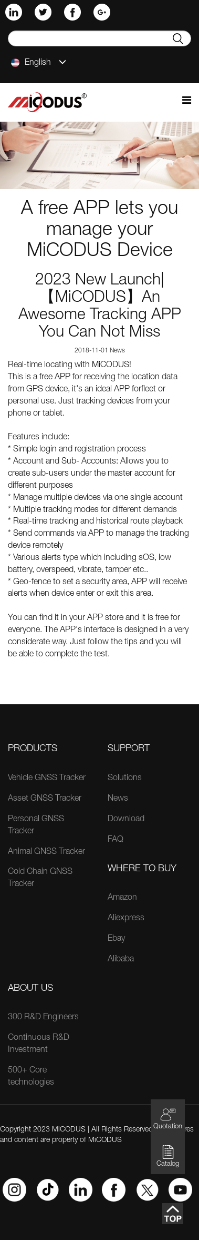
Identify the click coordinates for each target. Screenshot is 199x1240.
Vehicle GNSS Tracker (47, 778)
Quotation (167, 1118)
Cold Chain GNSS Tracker (40, 878)
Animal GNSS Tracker (46, 852)
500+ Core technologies (31, 1077)
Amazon (122, 898)
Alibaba (121, 960)
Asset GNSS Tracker (44, 799)
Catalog (167, 1156)
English (38, 62)
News (118, 799)
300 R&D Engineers (43, 1017)
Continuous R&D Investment (38, 1044)
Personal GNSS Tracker (36, 825)
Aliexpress (126, 918)
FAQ (115, 840)
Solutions (125, 778)
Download (126, 819)
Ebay (116, 939)
